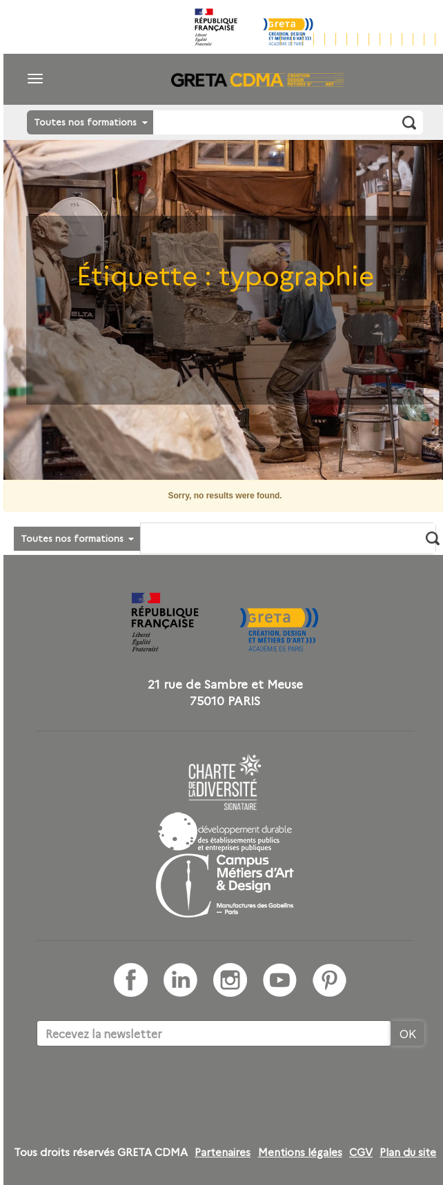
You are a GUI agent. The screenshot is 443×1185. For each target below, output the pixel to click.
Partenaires (222, 1152)
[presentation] (141, 1088)
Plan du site (408, 1152)
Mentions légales (300, 1152)
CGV (361, 1152)
